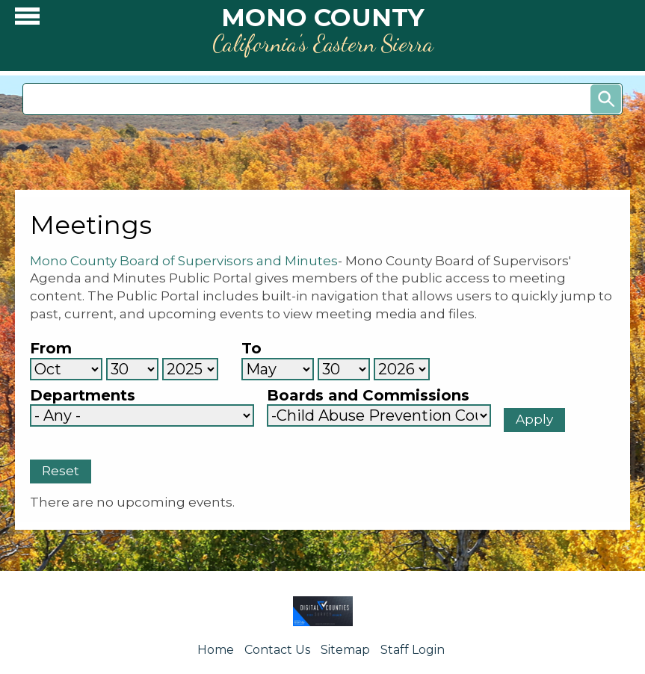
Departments (82, 395)
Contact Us (277, 650)
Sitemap (345, 650)
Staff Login (412, 650)
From (51, 348)
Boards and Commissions (368, 395)
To (251, 348)
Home (215, 650)
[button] (27, 19)
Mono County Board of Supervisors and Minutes (184, 260)
